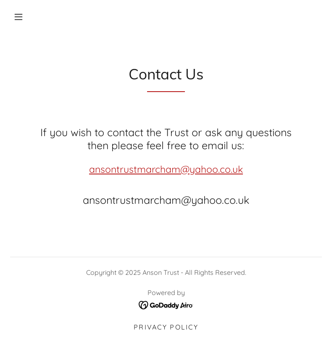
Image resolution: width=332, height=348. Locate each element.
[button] (18, 16)
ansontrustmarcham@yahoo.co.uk (166, 169)
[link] (166, 304)
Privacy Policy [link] (166, 327)
